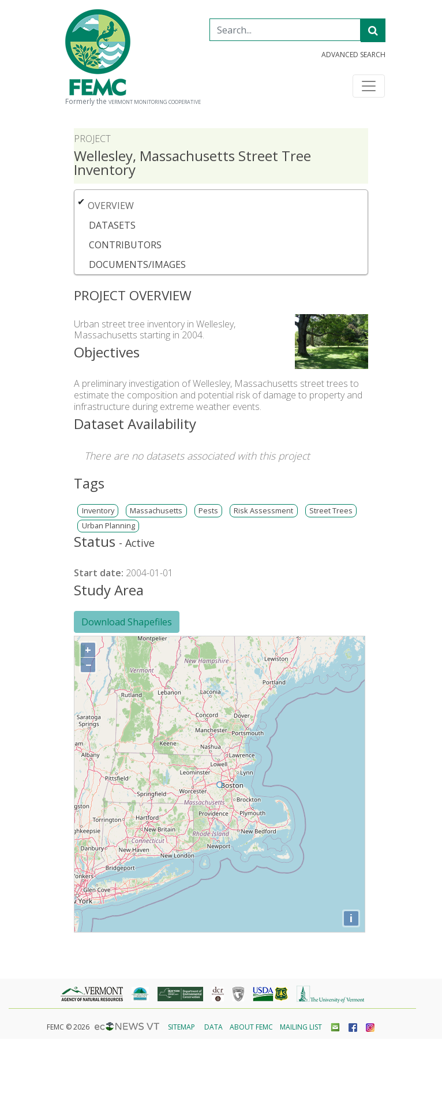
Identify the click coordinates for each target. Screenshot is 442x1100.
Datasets (112, 225)
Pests (208, 510)
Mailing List (301, 1027)
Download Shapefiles (126, 622)
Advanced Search (353, 54)
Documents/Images (137, 264)
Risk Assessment (263, 510)
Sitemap (181, 1027)
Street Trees (331, 510)
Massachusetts (156, 510)
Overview (111, 205)
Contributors (125, 244)
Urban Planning (108, 526)
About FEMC (251, 1027)
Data (213, 1027)
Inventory (98, 510)
